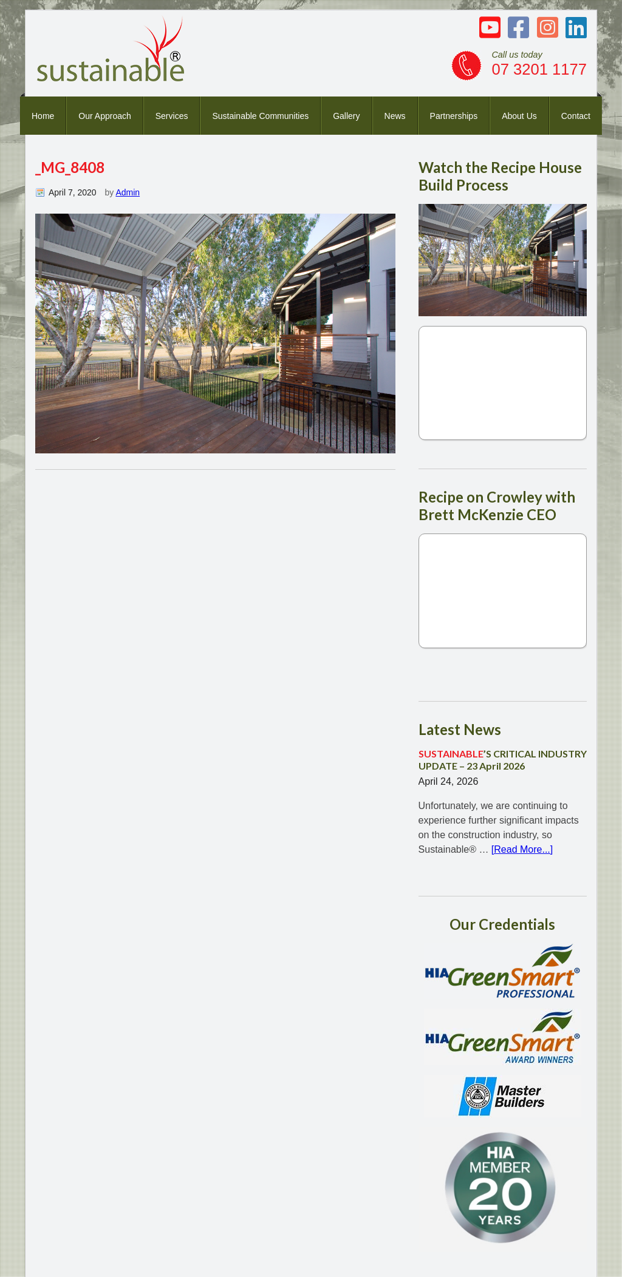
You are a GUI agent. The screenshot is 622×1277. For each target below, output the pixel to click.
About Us (519, 116)
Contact (575, 116)
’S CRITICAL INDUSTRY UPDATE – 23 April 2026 (503, 759)
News (395, 116)
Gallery (346, 116)
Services (172, 116)
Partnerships (454, 116)
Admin (127, 192)
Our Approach (104, 116)
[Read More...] (522, 849)
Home (43, 116)
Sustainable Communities (260, 116)
